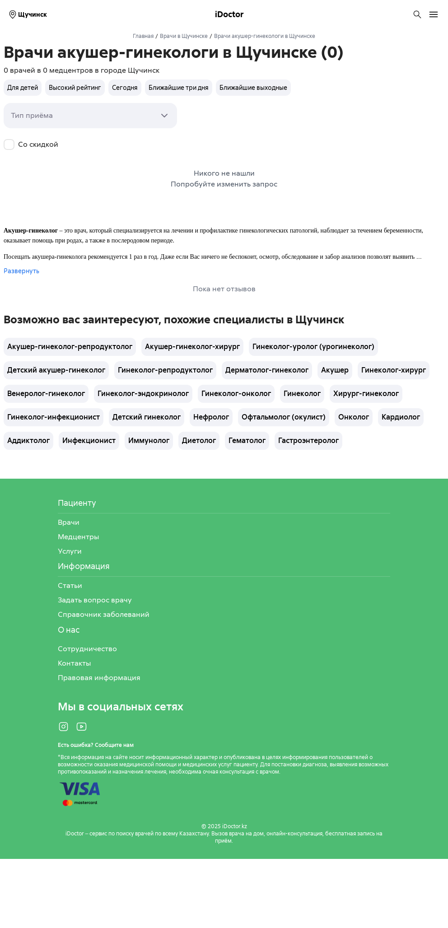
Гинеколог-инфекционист (53, 417)
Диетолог (199, 440)
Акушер (335, 370)
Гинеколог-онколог (236, 393)
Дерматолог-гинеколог (266, 370)
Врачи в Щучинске (184, 36)
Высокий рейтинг (75, 88)
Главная (143, 36)
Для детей (22, 88)
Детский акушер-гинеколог (56, 370)
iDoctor (229, 14)
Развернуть (21, 271)
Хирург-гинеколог (366, 393)
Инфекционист (89, 440)
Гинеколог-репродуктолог (165, 370)
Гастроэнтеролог (308, 440)
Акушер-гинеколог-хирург (192, 346)
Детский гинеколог (146, 417)
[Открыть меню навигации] (433, 14)
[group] (147, 87)
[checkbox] (9, 144)
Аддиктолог (28, 440)
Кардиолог (401, 417)
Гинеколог (302, 393)
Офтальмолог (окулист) (284, 417)
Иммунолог (148, 440)
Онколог (353, 417)
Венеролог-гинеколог (46, 393)
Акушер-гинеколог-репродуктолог (69, 346)
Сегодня (125, 88)
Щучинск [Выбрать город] (27, 14)
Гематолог (247, 440)
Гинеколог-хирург (393, 370)
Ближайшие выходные (253, 88)
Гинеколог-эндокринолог (143, 393)
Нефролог (211, 417)
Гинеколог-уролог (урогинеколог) (313, 346)
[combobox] (90, 115)
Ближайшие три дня (179, 88)
